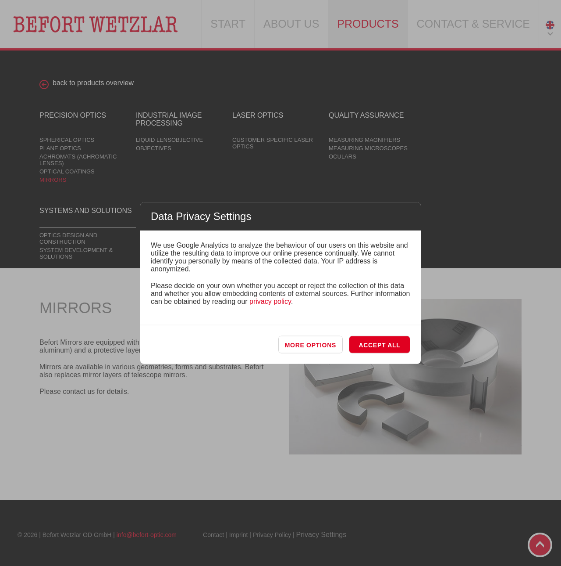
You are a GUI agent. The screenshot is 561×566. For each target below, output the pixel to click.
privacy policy (270, 301)
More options (310, 344)
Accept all (379, 344)
